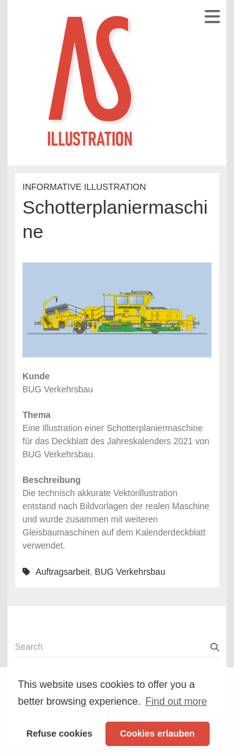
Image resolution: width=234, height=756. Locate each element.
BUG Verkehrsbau (130, 572)
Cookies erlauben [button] (157, 734)
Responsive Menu (212, 16)
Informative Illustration (84, 187)
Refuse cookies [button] (59, 734)
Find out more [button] (176, 701)
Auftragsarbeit (63, 572)
